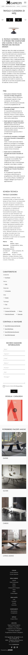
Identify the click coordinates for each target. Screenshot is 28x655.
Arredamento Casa (10, 6)
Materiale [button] (6, 288)
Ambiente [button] (6, 275)
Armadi (14, 603)
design (6, 298)
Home (3, 6)
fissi (6, 304)
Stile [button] (4, 295)
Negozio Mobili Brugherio (14, 625)
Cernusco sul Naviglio (10, 311)
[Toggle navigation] (25, 2)
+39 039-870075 (15, 641)
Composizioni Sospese (14, 588)
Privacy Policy (19, 386)
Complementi (14, 613)
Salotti (14, 586)
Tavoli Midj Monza (9, 329)
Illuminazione (14, 611)
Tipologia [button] (6, 301)
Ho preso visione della (13, 386)
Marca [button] (5, 281)
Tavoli (18, 6)
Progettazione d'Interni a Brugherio (14, 632)
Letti (14, 599)
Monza (20, 311)
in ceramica (8, 291)
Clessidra (24, 6)
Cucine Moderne (14, 572)
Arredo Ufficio (14, 619)
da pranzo (7, 277)
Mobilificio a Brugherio (14, 627)
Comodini (14, 601)
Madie (14, 584)
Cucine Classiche (14, 574)
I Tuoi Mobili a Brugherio (14, 630)
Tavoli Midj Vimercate (10, 335)
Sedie (14, 591)
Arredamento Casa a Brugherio (14, 628)
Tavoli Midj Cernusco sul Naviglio (12, 326)
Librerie (14, 580)
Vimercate (20, 314)
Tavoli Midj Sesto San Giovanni (12, 332)
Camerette (14, 605)
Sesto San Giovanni (9, 314)
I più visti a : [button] (6, 308)
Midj (6, 284)
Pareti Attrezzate (14, 582)
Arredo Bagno (14, 593)
